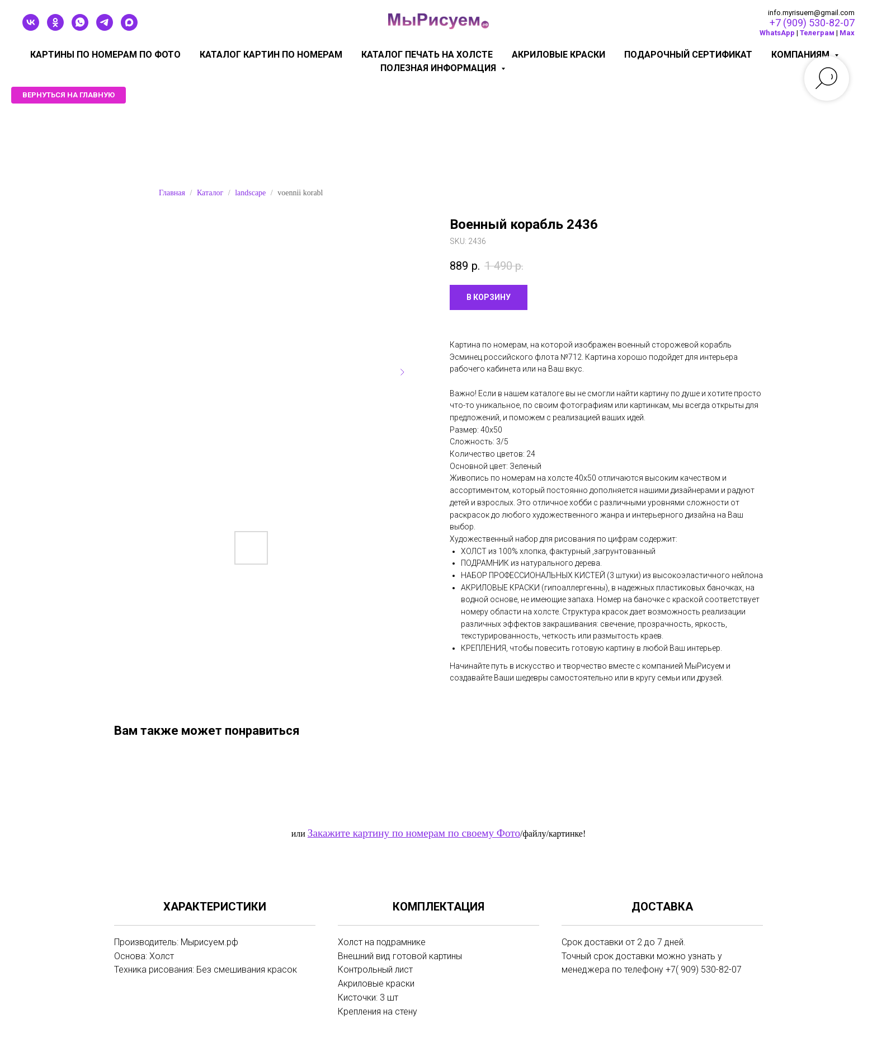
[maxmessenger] (129, 27)
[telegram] (104, 27)
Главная (172, 193)
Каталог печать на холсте (427, 54)
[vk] (30, 27)
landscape (250, 193)
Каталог (210, 193)
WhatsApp (777, 33)
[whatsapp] (80, 27)
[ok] (55, 27)
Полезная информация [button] (439, 68)
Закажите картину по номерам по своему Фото (414, 833)
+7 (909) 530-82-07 (812, 23)
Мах (847, 33)
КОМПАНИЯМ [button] (801, 54)
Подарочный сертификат (688, 54)
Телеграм (817, 33)
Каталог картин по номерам (271, 54)
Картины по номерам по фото (105, 54)
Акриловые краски (558, 54)
